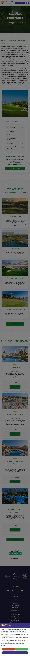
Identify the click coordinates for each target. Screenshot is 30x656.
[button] (28, 625)
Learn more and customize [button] (15, 652)
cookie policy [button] (6, 636)
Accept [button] (22, 649)
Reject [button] (8, 649)
